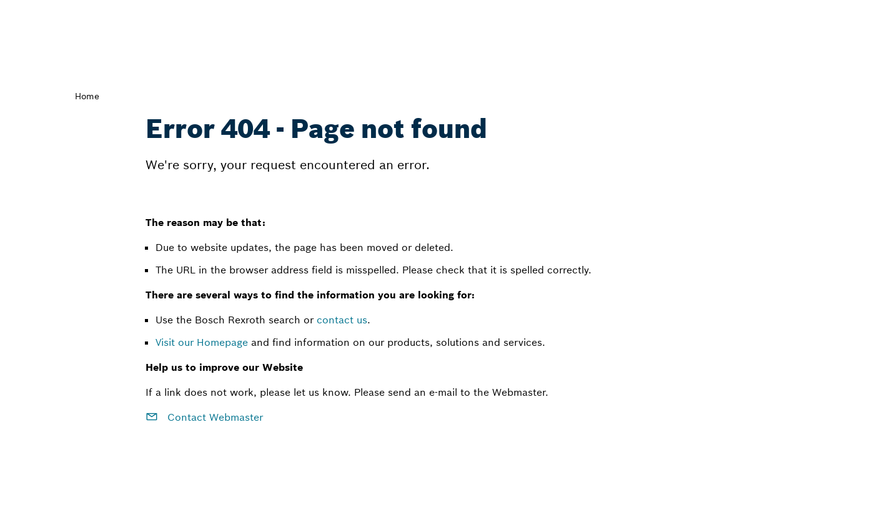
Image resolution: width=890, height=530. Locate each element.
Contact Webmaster (204, 417)
